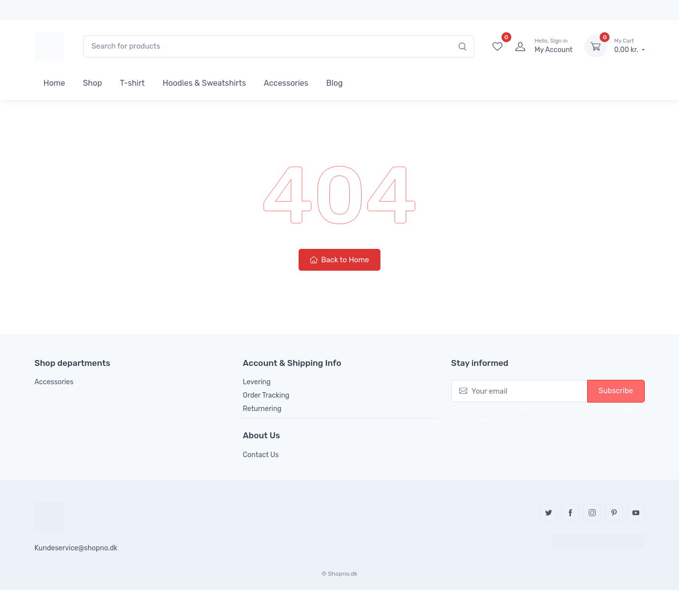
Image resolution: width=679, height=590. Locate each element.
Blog (334, 83)
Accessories (286, 83)
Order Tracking (266, 395)
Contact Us (261, 455)
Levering (257, 382)
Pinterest (614, 512)
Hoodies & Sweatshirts (204, 83)
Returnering (262, 409)
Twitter (548, 512)
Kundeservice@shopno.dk (76, 548)
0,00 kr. (629, 45)
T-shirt (132, 83)
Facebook (570, 512)
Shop (92, 83)
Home (54, 83)
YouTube (635, 512)
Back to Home (339, 259)
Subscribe (616, 390)
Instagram (592, 512)
